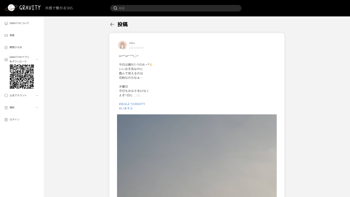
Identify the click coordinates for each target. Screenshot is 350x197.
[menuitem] (22, 23)
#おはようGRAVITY (132, 104)
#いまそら (126, 108)
